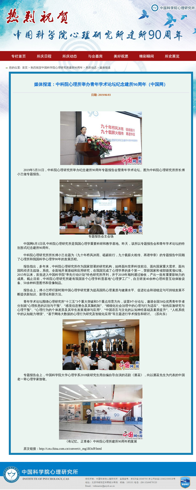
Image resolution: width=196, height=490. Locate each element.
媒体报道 (105, 67)
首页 (25, 67)
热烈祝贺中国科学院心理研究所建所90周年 (57, 67)
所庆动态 (91, 67)
